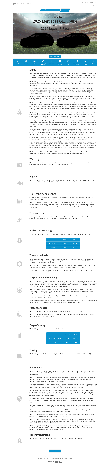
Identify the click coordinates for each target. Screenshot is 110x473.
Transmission (55, 65)
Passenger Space (92, 65)
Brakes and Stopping (64, 65)
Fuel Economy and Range (45, 65)
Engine (36, 65)
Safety (17, 65)
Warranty (27, 65)
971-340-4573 (93, 5)
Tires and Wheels (74, 65)
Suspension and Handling (83, 65)
